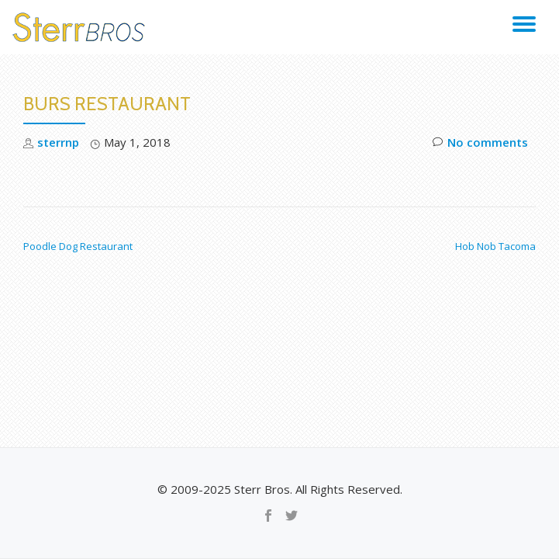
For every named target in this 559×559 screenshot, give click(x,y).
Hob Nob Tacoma (495, 246)
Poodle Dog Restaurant (78, 246)
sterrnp (58, 142)
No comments (480, 142)
